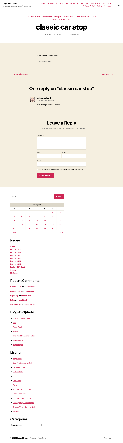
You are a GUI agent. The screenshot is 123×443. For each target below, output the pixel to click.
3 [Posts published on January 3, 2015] (52, 213)
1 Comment (74, 35)
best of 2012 (84, 3)
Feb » (61, 232)
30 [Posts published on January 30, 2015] (45, 228)
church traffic (30, 287)
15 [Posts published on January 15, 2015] (37, 220)
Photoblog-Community (22, 389)
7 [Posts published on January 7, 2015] (29, 217)
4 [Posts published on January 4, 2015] (60, 213)
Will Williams (15, 304)
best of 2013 (95, 3)
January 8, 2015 (61, 35)
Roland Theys (16, 287)
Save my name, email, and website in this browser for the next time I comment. (60, 170)
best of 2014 (106, 3)
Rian (50, 35)
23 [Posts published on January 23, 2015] (45, 224)
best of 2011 (74, 3)
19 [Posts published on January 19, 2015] (14, 224)
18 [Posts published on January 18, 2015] (60, 220)
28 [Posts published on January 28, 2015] (29, 228)
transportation (84, 17)
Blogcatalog (18, 359)
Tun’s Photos (18, 340)
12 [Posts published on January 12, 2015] (14, 220)
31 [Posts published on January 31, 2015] (52, 228)
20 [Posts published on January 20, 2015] (22, 224)
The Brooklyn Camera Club (24, 336)
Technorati (17, 412)
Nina (15, 323)
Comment (40, 135)
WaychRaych (18, 345)
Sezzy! (15, 332)
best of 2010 (63, 3)
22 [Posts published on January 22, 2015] (37, 224)
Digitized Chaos (10, 3)
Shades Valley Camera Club (24, 407)
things (73, 17)
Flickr (15, 376)
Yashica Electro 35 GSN (61, 19)
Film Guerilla (18, 372)
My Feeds (107, 6)
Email (64, 152)
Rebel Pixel (17, 327)
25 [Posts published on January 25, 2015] (60, 224)
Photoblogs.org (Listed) (22, 398)
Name (39, 152)
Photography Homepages (23, 403)
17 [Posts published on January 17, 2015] (52, 220)
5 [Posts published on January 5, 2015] (14, 217)
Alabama (42, 62)
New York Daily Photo (22, 318)
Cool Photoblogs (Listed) (23, 363)
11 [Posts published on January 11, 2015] (60, 217)
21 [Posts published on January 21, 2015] (29, 224)
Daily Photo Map (19, 367)
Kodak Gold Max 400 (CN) (51, 17)
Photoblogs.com (19, 394)
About (43, 3)
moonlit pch (30, 291)
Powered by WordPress (38, 438)
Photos (66, 17)
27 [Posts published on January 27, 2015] (22, 228)
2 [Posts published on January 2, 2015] (44, 213)
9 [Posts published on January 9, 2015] (44, 217)
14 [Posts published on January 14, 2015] (29, 220)
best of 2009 (52, 3)
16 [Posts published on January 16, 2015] (45, 220)
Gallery (99, 6)
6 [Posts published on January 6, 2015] (21, 217)
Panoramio (17, 385)
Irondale (48, 62)
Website (39, 161)
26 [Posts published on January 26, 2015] (14, 228)
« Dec (14, 232)
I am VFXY (17, 381)
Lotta (12, 300)
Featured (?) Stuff (89, 6)
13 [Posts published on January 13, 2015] (21, 220)
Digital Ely (14, 296)
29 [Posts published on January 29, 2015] (37, 228)
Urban (94, 17)
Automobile (30, 17)
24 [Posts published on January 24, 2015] (53, 224)
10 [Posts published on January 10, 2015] (53, 217)
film (38, 17)
